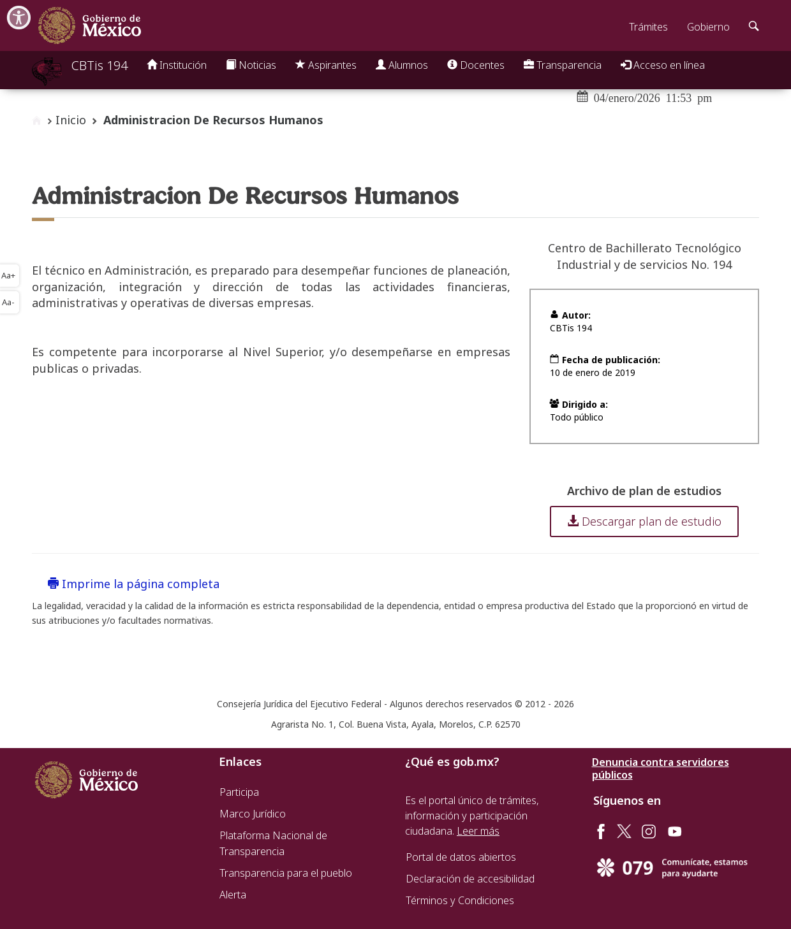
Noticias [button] (251, 65)
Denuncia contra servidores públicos (660, 768)
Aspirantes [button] (326, 65)
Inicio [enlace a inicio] (70, 119)
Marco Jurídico (252, 814)
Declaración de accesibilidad (470, 879)
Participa (239, 792)
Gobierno (708, 27)
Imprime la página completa (133, 583)
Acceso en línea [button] (663, 65)
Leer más (478, 831)
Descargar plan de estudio (644, 521)
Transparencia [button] (563, 65)
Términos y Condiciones (460, 900)
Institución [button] (177, 65)
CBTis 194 (99, 65)
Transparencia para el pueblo (285, 873)
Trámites (648, 27)
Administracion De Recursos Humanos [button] (213, 119)
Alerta (232, 895)
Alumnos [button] (402, 65)
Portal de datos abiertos (461, 857)
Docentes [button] (476, 65)
